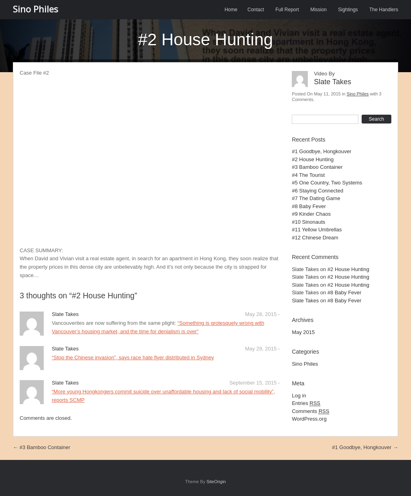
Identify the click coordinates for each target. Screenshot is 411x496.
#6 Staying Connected (317, 191)
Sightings (348, 9)
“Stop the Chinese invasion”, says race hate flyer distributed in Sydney (133, 357)
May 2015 (303, 332)
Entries (306, 403)
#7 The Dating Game (316, 198)
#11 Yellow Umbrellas (317, 230)
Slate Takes (305, 301)
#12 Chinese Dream (315, 238)
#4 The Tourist (308, 175)
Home (230, 9)
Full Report (287, 9)
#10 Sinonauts (308, 222)
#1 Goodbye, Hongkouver (321, 151)
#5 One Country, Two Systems (327, 183)
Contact (255, 9)
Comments (310, 411)
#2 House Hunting (313, 159)
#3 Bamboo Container (317, 167)
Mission (318, 9)
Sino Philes (35, 9)
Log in (299, 396)
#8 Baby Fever (309, 206)
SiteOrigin (216, 481)
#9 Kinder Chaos (311, 214)
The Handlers (383, 9)
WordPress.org (309, 419)
